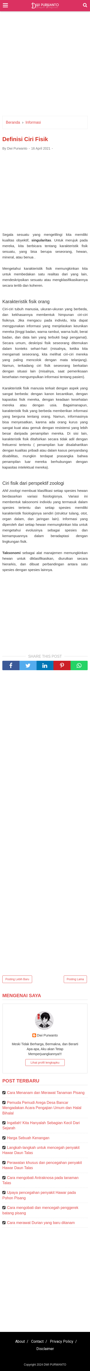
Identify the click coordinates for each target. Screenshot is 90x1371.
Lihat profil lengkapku (45, 1062)
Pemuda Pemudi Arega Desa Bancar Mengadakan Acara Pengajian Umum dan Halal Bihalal (41, 1108)
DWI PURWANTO (55, 1364)
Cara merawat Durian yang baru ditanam (41, 1223)
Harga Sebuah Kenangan (28, 1138)
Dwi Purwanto (47, 1035)
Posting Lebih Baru (17, 979)
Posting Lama (75, 979)
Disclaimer (45, 1349)
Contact (37, 1341)
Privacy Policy (61, 1341)
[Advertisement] (45, 66)
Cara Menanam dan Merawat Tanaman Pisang (46, 1093)
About (20, 1341)
